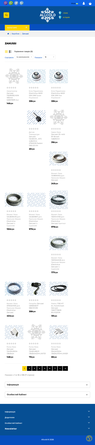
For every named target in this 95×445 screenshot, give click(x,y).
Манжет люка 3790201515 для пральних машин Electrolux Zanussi (14, 308)
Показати (38, 57)
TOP (89, 438)
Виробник (15, 34)
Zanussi (25, 34)
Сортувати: (9, 57)
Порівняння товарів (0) (23, 51)
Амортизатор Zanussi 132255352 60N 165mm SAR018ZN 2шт (13, 95)
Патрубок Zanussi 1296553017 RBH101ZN (36, 306)
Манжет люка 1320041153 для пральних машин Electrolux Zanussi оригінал (58, 218)
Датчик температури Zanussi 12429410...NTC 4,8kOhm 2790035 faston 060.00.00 (36, 138)
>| (65, 368)
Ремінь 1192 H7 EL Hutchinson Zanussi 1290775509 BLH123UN (57, 308)
